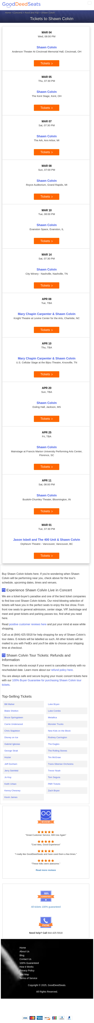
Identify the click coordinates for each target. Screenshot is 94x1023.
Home (8, 12)
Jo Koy (7, 777)
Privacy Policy (27, 970)
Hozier (7, 757)
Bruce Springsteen (13, 717)
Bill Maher (9, 704)
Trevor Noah (54, 770)
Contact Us (25, 959)
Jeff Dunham (10, 764)
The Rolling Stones (57, 750)
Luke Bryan (53, 704)
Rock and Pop (32, 12)
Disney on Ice (11, 737)
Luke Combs (54, 711)
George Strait (11, 750)
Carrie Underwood (13, 724)
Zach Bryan (53, 790)
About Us (24, 951)
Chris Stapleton (12, 730)
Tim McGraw (54, 757)
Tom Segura (54, 777)
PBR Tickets (54, 784)
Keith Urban (10, 784)
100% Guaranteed (29, 963)
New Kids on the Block (59, 730)
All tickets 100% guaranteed (46, 906)
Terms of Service (28, 978)
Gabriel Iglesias (12, 744)
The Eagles (53, 744)
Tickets (46, 63)
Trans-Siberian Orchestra (60, 764)
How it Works (26, 966)
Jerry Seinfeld (11, 770)
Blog (22, 955)
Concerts (18, 12)
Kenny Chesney (12, 790)
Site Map (24, 974)
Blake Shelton (11, 711)
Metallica (52, 717)
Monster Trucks (55, 724)
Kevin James (10, 797)
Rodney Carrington (57, 737)
